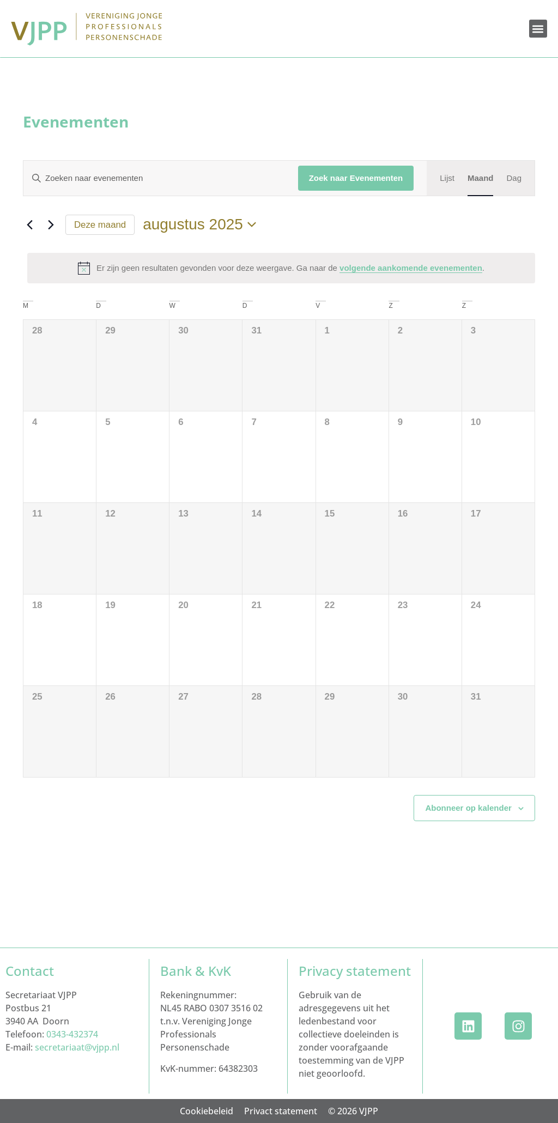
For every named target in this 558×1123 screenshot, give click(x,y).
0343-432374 (72, 1034)
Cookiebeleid (206, 1111)
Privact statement (280, 1111)
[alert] (281, 268)
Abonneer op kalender (468, 807)
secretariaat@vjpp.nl (77, 1047)
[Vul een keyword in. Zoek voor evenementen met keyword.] (154, 178)
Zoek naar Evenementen (356, 178)
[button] (538, 29)
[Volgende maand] (50, 224)
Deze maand (100, 225)
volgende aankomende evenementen (410, 267)
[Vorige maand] (29, 224)
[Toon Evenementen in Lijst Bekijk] (447, 178)
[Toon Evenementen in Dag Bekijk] (513, 178)
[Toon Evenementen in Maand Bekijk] (481, 178)
